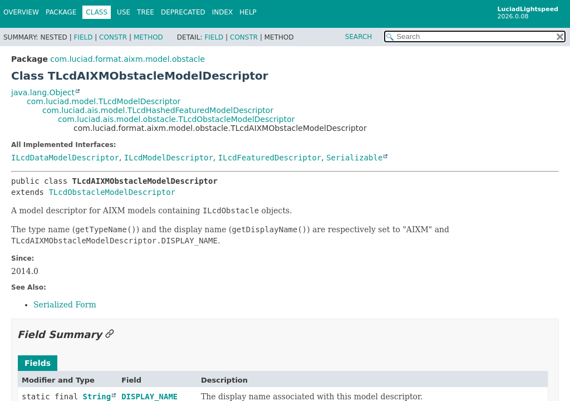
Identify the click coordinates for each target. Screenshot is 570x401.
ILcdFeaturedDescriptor (269, 157)
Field (82, 37)
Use (123, 12)
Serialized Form (64, 304)
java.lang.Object (43, 92)
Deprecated (183, 12)
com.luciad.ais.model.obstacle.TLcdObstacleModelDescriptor (176, 119)
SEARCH (358, 37)
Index (222, 12)
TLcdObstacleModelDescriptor (111, 192)
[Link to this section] (109, 334)
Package (61, 12)
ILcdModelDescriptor (168, 157)
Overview (21, 12)
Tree (145, 12)
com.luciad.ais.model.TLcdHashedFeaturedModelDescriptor (157, 110)
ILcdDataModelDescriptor (65, 157)
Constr (113, 37)
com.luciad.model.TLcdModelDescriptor (103, 101)
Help (248, 12)
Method (148, 37)
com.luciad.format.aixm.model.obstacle (127, 59)
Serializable (354, 157)
